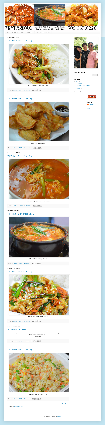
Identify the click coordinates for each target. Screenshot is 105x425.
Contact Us (30, 32)
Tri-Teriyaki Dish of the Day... (21, 40)
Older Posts (65, 404)
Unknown (91, 104)
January (79, 88)
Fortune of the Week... (18, 329)
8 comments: (27, 321)
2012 (77, 91)
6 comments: (27, 90)
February (79, 83)
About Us (15, 32)
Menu (22, 32)
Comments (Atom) (18, 406)
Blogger (59, 416)
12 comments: (27, 147)
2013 (77, 81)
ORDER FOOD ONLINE (43, 32)
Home (7, 32)
